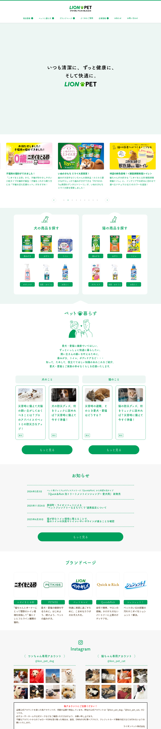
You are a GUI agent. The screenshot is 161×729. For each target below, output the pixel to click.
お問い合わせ (132, 18)
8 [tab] (93, 92)
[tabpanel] (35, 56)
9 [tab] (97, 92)
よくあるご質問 (86, 18)
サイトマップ (19, 723)
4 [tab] (76, 92)
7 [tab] (89, 92)
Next (107, 92)
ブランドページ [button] (66, 18)
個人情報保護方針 (34, 723)
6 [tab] (84, 92)
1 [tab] (63, 92)
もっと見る (47, 342)
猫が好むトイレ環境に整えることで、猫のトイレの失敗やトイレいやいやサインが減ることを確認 (80, 412)
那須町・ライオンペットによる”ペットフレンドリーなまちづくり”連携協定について (77, 398)
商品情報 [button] (26, 18)
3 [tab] (72, 92)
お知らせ (117, 18)
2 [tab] (68, 92)
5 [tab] (80, 92)
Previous (54, 92)
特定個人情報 (51, 723)
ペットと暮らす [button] (45, 18)
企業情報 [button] (102, 18)
